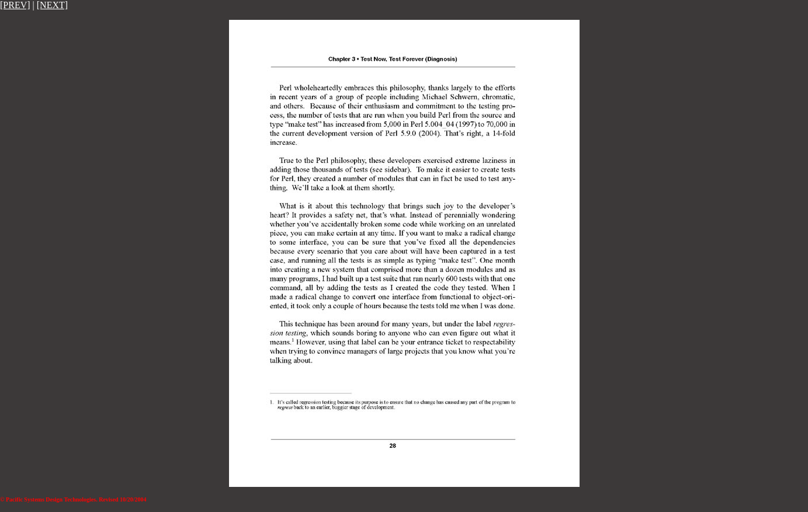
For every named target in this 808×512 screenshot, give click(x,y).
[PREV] (15, 5)
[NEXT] (52, 5)
